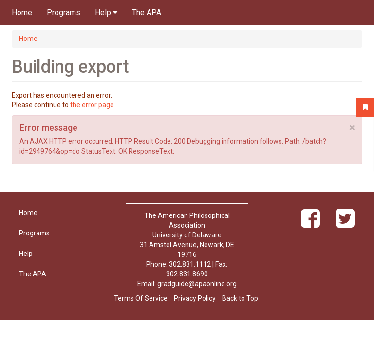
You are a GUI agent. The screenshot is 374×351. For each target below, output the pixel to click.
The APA (146, 12)
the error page (92, 105)
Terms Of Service (141, 298)
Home (22, 12)
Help (106, 12)
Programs (63, 12)
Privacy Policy (195, 298)
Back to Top (240, 298)
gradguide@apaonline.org (197, 284)
